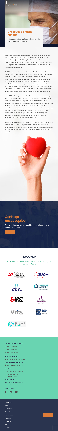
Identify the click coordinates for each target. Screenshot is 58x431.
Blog (6, 424)
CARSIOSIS (48, 415)
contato (14, 382)
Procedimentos (9, 415)
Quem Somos (8, 409)
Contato (7, 427)
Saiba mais (10, 232)
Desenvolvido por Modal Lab (9, 396)
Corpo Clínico (8, 412)
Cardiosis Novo (9, 421)
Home (6, 405)
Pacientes (8, 418)
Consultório (8, 402)
